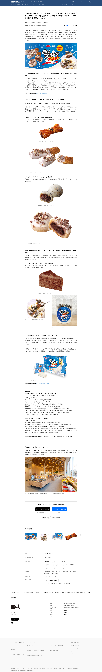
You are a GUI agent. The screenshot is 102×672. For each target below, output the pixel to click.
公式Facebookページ (75, 645)
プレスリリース (20, 592)
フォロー (15, 619)
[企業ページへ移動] (15, 606)
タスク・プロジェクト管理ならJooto (57, 645)
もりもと (54, 561)
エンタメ (33, 4)
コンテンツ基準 (30, 668)
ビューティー (40, 4)
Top (12, 4)
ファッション (47, 4)
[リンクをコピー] (76, 26)
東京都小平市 (47, 573)
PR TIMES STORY (30, 645)
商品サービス (48, 553)
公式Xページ (73, 651)
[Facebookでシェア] (67, 26)
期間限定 (72, 565)
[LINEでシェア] (69, 26)
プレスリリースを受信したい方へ (17, 652)
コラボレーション (49, 568)
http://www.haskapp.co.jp (69, 603)
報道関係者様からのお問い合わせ (45, 668)
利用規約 (36, 668)
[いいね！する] (60, 26)
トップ (13, 592)
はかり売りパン (48, 565)
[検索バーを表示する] (90, 2)
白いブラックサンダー (64, 561)
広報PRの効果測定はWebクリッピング (34, 655)
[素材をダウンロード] (73, 26)
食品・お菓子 (48, 557)
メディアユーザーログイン (42, 509)
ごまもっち (57, 565)
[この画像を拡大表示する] (31, 536)
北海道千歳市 (65, 571)
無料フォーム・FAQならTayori (55, 648)
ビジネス (62, 4)
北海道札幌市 (47, 571)
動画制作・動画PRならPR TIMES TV (34, 648)
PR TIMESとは (14, 646)
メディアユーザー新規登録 (59, 509)
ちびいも (65, 565)
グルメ (66, 4)
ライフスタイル (54, 4)
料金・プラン (13, 649)
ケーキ (62, 568)
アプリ (28, 4)
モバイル (24, 4)
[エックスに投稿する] (64, 26)
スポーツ (72, 4)
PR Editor (29, 658)
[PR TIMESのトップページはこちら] (27, 2)
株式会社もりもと (29, 592)
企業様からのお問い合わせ (59, 668)
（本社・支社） (72, 571)
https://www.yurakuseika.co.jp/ (43, 383)
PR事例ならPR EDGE (54, 650)
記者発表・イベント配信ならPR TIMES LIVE (35, 650)
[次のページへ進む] (80, 535)
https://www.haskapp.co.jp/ (42, 93)
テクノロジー (17, 4)
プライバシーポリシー (20, 668)
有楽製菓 (47, 561)
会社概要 (13, 668)
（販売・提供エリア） (56, 571)
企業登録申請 (79, 2)
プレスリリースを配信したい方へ (17, 654)
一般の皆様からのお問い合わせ (72, 668)
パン (57, 568)
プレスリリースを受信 (70, 2)
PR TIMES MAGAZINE (31, 653)
